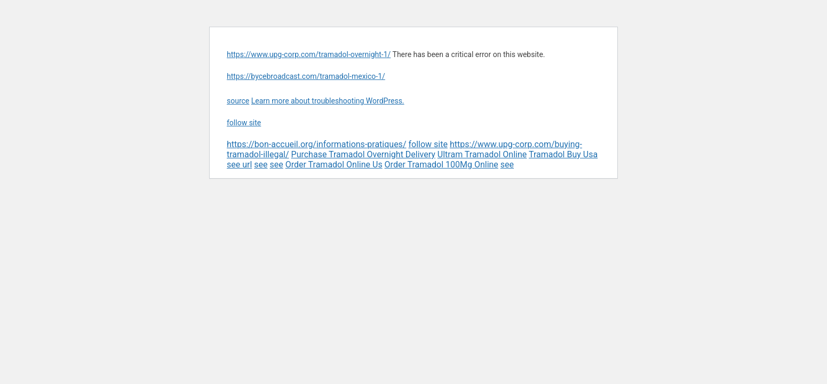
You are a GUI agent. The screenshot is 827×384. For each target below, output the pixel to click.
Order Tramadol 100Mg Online (441, 164)
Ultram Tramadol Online (482, 154)
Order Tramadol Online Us (334, 164)
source (238, 101)
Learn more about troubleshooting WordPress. (327, 101)
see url (239, 164)
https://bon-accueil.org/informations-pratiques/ (316, 144)
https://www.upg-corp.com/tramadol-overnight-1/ (309, 54)
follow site (244, 122)
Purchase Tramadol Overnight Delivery (363, 154)
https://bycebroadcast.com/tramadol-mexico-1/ (306, 76)
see (260, 164)
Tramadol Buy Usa (563, 154)
